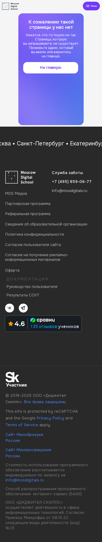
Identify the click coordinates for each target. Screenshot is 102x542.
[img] (91, 6)
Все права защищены (45, 401)
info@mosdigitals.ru (24, 480)
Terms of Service (21, 424)
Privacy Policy (50, 418)
